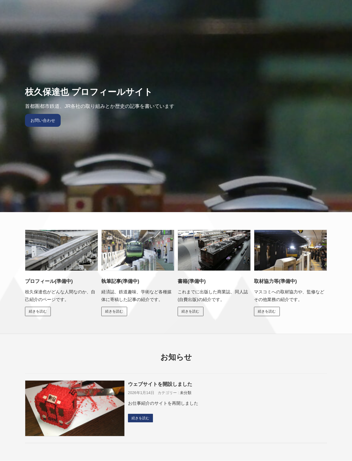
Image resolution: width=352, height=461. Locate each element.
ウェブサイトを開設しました (160, 384)
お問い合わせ (44, 120)
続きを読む (38, 311)
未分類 (185, 393)
